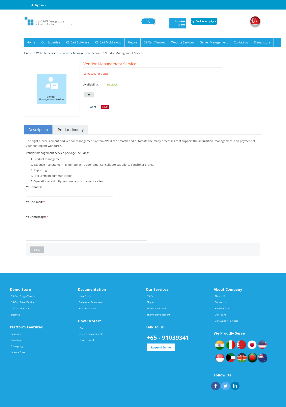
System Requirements (91, 334)
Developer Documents (91, 302)
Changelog (17, 346)
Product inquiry (71, 129)
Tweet (92, 107)
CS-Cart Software (77, 42)
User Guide (85, 296)
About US (220, 296)
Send (37, 249)
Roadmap (16, 340)
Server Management (214, 42)
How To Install (86, 340)
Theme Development (158, 314)
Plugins (132, 42)
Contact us (241, 42)
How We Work (222, 308)
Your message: (36, 217)
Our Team (220, 314)
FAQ (81, 327)
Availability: (91, 84)
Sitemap (15, 314)
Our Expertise (50, 42)
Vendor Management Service (82, 53)
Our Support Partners (226, 320)
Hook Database (87, 308)
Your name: (34, 187)
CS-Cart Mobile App (108, 42)
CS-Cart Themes (154, 42)
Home (31, 42)
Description (38, 129)
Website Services (182, 42)
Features (16, 334)
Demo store (262, 42)
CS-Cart (151, 296)
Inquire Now (180, 23)
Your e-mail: (34, 202)
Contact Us (221, 302)
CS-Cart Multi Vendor (22, 302)
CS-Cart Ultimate (20, 308)
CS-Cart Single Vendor (23, 296)
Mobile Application (157, 308)
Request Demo (161, 347)
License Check (19, 352)
